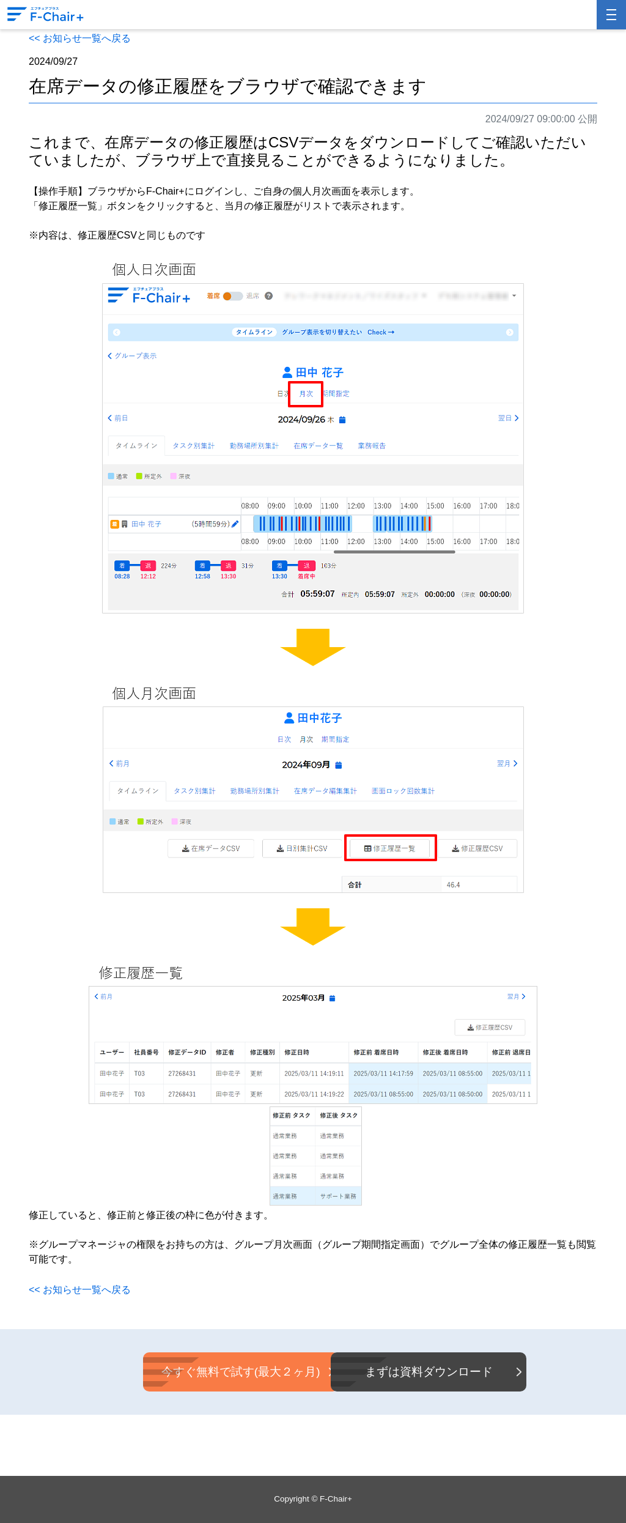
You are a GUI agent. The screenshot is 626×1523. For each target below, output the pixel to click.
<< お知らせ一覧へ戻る (80, 38)
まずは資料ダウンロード (413, 1371)
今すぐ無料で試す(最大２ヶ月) (212, 1371)
